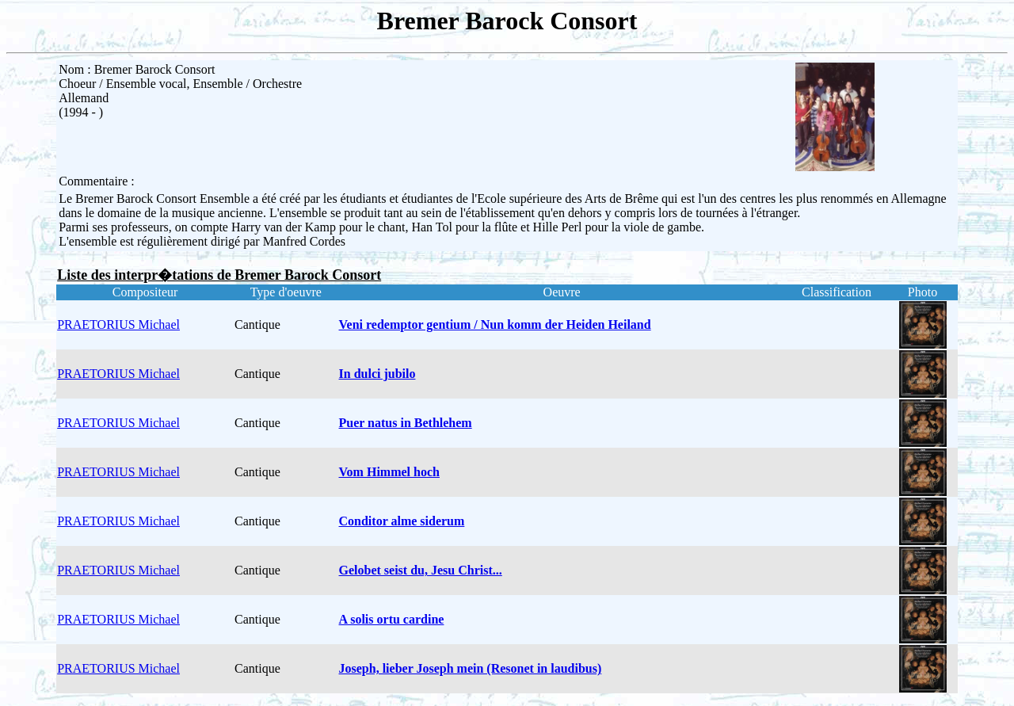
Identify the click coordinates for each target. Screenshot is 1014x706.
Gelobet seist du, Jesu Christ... (420, 570)
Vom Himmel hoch (389, 472)
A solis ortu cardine (391, 619)
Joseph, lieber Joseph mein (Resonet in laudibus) (470, 668)
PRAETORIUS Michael (118, 324)
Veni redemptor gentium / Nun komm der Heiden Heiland (495, 324)
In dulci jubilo (377, 373)
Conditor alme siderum (402, 521)
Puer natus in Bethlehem (405, 422)
